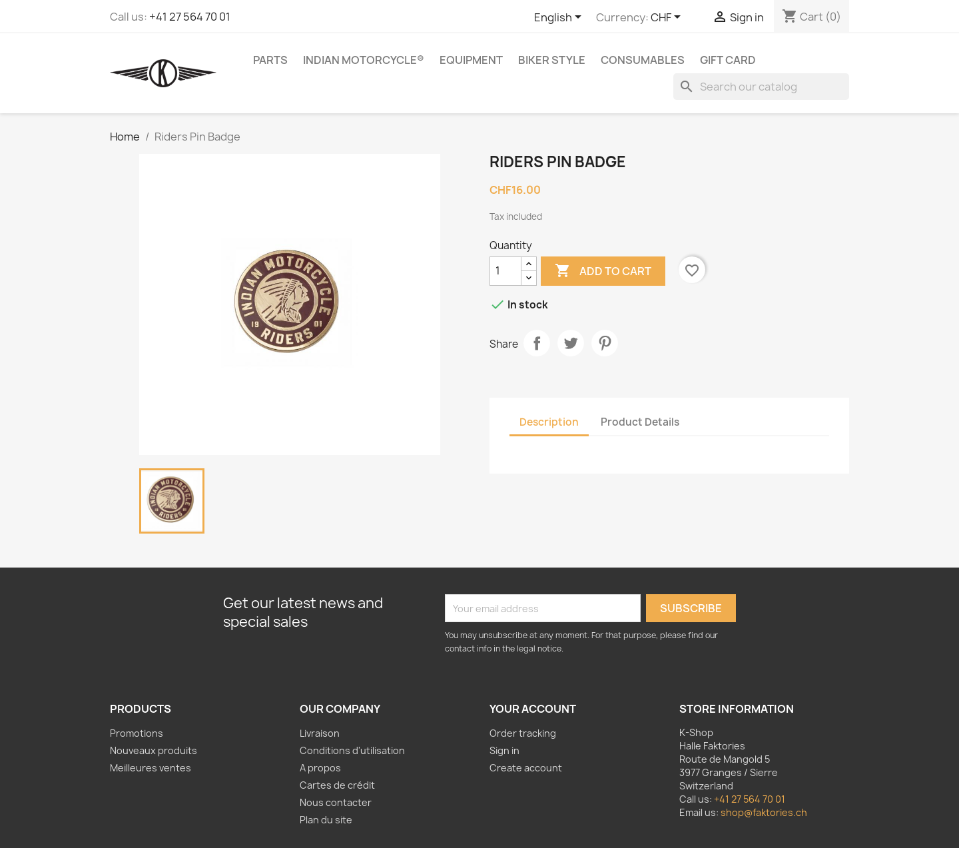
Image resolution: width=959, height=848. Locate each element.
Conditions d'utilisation (352, 750)
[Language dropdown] (560, 18)
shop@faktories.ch (764, 812)
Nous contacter (336, 802)
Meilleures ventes (150, 767)
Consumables (643, 60)
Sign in (504, 750)
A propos (320, 767)
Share (536, 343)
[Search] (761, 86)
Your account (532, 708)
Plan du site (326, 819)
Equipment (471, 60)
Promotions (136, 733)
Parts (270, 60)
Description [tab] (549, 422)
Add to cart (603, 271)
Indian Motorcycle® (363, 60)
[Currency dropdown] (668, 18)
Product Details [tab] (640, 422)
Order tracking (522, 733)
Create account (525, 767)
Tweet (570, 343)
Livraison (320, 733)
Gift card (728, 60)
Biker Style (551, 60)
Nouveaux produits (153, 750)
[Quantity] (505, 271)
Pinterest (604, 343)
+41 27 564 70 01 (189, 16)
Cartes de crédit (337, 785)
